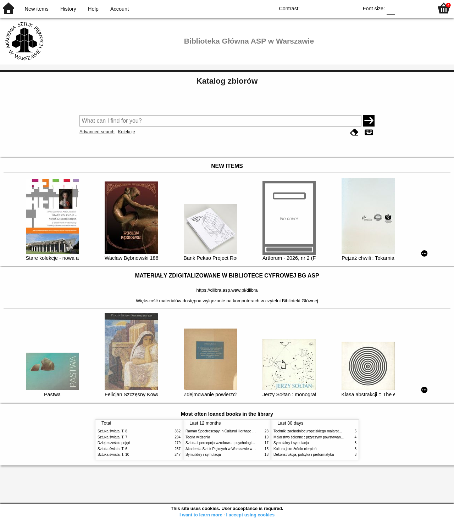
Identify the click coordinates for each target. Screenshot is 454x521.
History (68, 9)
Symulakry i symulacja (203, 454)
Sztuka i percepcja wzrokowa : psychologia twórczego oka (231, 443)
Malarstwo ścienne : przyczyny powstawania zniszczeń (316, 437)
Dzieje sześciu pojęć (114, 443)
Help (93, 9)
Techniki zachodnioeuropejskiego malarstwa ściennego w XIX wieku (327, 431)
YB (336, 8)
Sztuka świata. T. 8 (112, 431)
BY (350, 8)
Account (119, 9)
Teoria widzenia (198, 437)
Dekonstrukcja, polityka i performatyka (303, 454)
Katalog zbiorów (227, 81)
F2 (419, 8)
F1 (403, 8)
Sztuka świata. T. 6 (112, 449)
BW (322, 8)
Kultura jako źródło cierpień (295, 449)
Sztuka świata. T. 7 (112, 437)
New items (37, 9)
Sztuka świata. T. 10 (113, 454)
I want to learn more (200, 514)
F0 (390, 8)
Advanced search (97, 131)
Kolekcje (126, 131)
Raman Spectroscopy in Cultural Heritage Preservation (229, 431)
